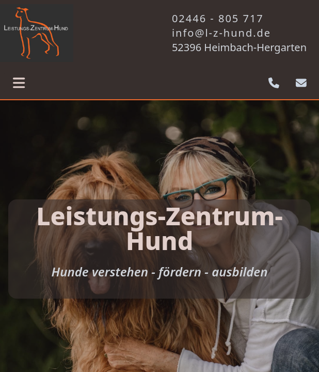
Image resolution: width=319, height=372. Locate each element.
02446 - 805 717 (218, 18)
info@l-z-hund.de (221, 33)
